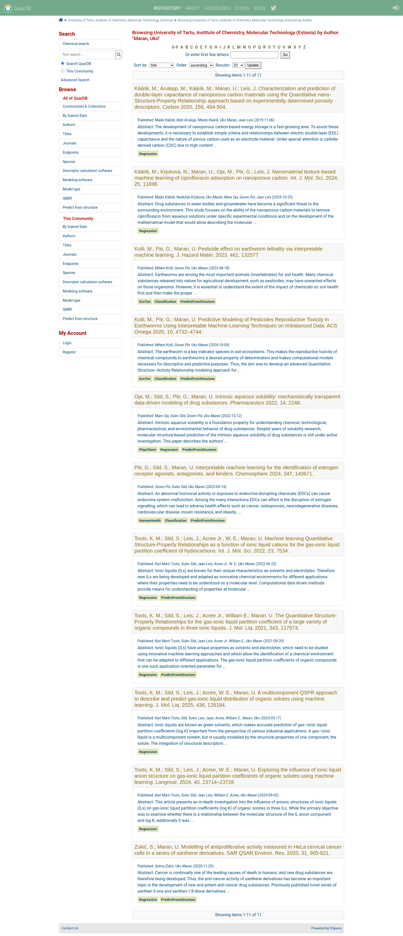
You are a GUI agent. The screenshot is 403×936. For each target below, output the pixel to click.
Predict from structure (80, 207)
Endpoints (71, 152)
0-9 (175, 47)
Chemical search (76, 44)
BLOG (260, 8)
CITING (242, 8)
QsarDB (17, 8)
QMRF (67, 198)
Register (69, 352)
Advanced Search (75, 80)
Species (69, 162)
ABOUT (192, 8)
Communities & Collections (84, 106)
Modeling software (77, 180)
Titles (67, 134)
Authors (69, 125)
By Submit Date (75, 116)
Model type (71, 189)
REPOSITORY (167, 8)
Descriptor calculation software (87, 171)
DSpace (336, 928)
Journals (70, 143)
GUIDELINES (217, 8)
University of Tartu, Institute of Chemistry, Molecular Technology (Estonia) (120, 20)
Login (67, 343)
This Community (76, 71)
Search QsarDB (75, 64)
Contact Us (69, 928)
